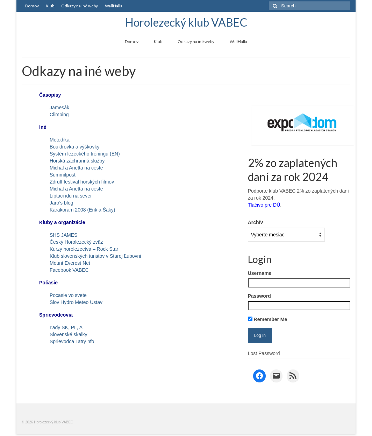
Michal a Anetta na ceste (76, 168)
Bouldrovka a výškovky (74, 147)
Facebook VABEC (69, 270)
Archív (255, 222)
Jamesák (59, 107)
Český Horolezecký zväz (76, 242)
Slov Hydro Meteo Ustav (76, 302)
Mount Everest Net (70, 263)
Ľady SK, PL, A (66, 327)
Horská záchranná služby (77, 161)
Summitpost (63, 175)
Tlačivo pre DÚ (264, 205)
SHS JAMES (63, 235)
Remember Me (267, 319)
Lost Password (264, 353)
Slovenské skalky (68, 334)
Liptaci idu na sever (71, 196)
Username (260, 273)
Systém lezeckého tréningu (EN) (85, 154)
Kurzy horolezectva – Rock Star (84, 249)
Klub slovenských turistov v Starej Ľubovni (95, 256)
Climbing (59, 114)
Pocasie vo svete (68, 295)
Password (259, 296)
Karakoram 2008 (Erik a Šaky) (82, 210)
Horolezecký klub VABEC (186, 22)
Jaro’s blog (61, 203)
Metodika (60, 140)
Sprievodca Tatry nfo (72, 341)
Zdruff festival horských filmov (82, 182)
